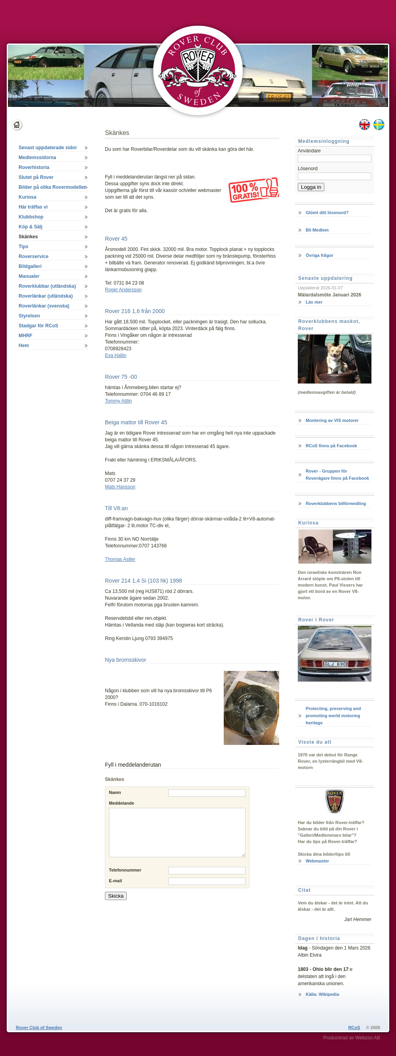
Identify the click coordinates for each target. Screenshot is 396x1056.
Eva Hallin (115, 355)
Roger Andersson (123, 289)
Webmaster (317, 860)
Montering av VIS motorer (332, 420)
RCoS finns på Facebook (331, 445)
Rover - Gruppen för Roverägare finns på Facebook (337, 475)
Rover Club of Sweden (39, 1027)
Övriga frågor (319, 255)
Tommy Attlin (118, 401)
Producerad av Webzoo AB (351, 1038)
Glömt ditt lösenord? (327, 212)
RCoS (354, 1027)
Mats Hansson (120, 487)
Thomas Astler (120, 559)
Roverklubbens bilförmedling (336, 503)
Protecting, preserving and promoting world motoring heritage (333, 715)
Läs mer (314, 302)
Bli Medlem (317, 230)
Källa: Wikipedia (322, 994)
